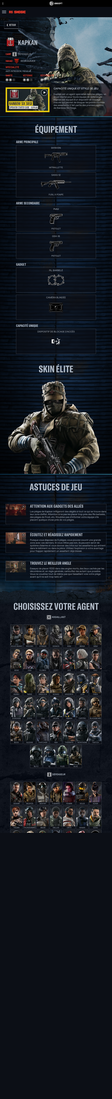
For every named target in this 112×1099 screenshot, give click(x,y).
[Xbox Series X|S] (75, 964)
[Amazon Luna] (75, 980)
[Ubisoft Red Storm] (39, 977)
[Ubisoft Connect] (56, 1077)
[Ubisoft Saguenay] (39, 983)
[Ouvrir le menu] (4, 12)
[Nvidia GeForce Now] (56, 1006)
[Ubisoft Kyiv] (39, 974)
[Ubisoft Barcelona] (39, 964)
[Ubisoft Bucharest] (39, 971)
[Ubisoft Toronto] (39, 990)
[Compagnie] (56, 1081)
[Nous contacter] (56, 1094)
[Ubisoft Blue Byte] (39, 968)
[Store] (56, 1074)
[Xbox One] (75, 968)
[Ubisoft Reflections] (39, 980)
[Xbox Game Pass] (75, 961)
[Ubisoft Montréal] (39, 961)
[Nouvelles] (56, 1084)
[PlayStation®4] (75, 974)
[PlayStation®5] (75, 971)
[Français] (56, 1051)
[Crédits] (39, 993)
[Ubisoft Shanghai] (39, 987)
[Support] (56, 1088)
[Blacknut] (56, 1009)
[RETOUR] (11, 25)
